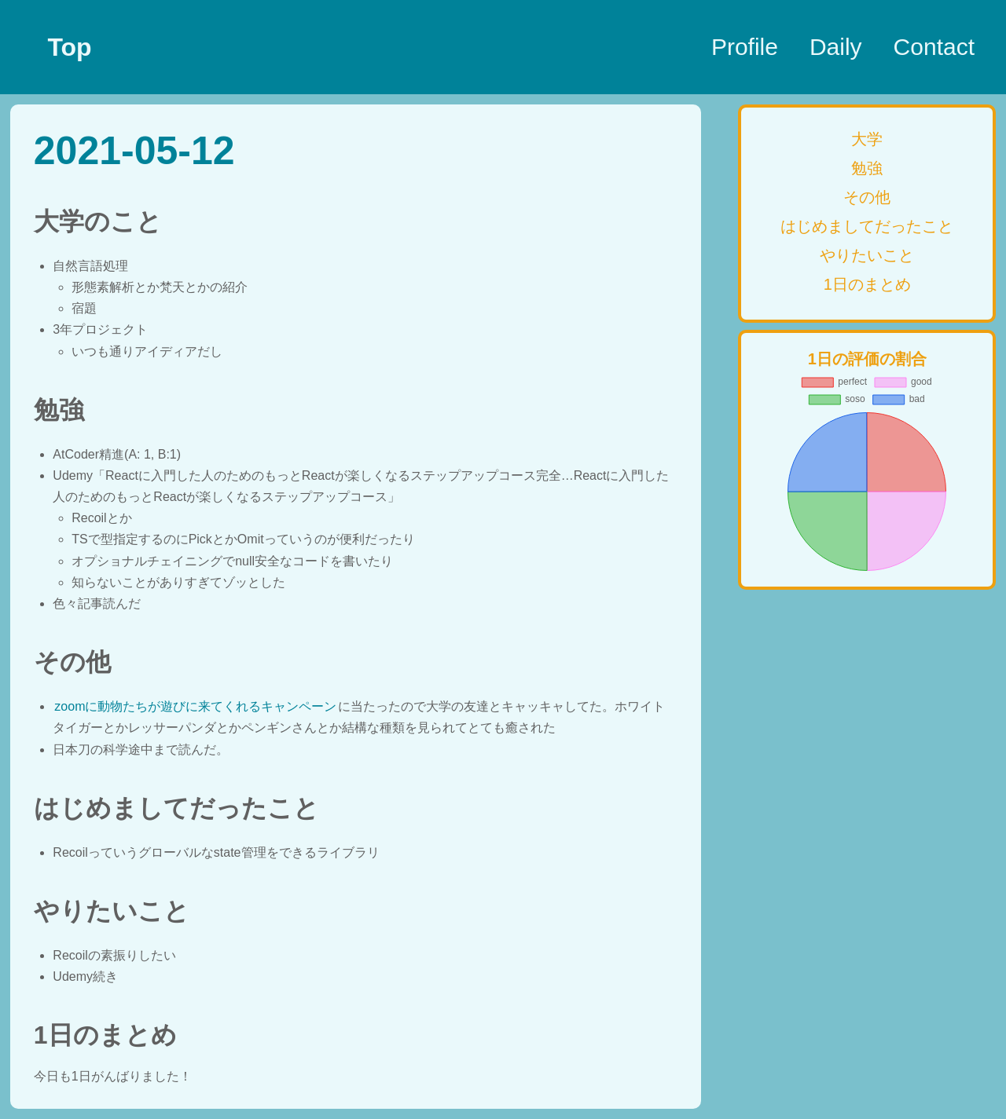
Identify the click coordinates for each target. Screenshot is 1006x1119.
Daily (836, 47)
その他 (866, 197)
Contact (934, 47)
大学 (867, 139)
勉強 (867, 168)
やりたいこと (867, 255)
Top (69, 47)
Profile (744, 47)
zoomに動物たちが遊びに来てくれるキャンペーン (195, 706)
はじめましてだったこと (866, 226)
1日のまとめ (867, 284)
